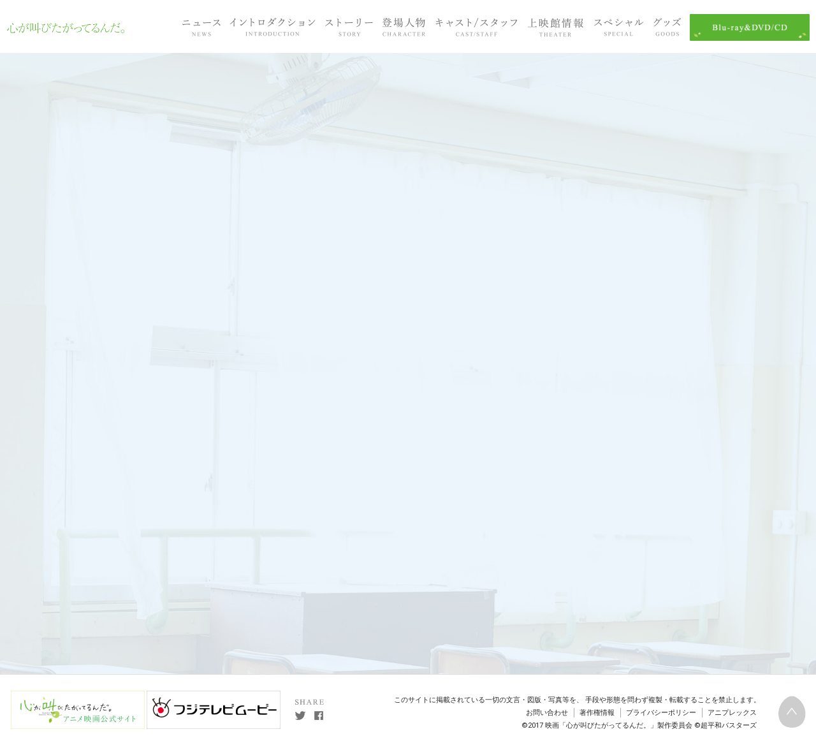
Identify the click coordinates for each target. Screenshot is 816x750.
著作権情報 (597, 713)
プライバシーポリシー (661, 713)
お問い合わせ (547, 713)
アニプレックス (732, 713)
